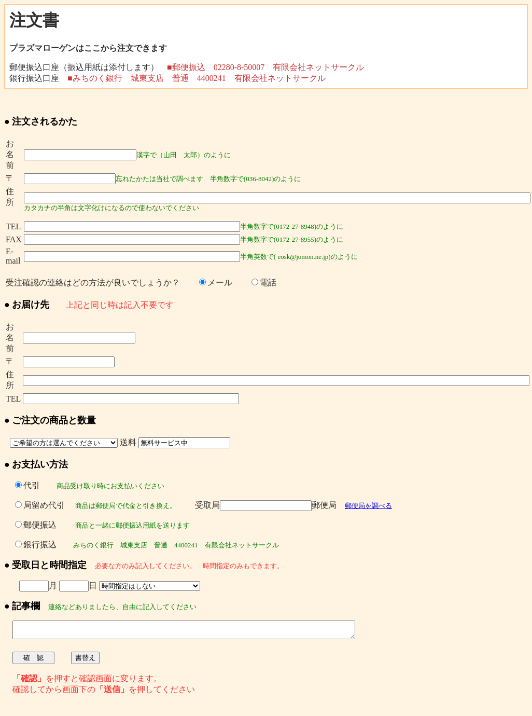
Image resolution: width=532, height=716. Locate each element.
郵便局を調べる (368, 506)
